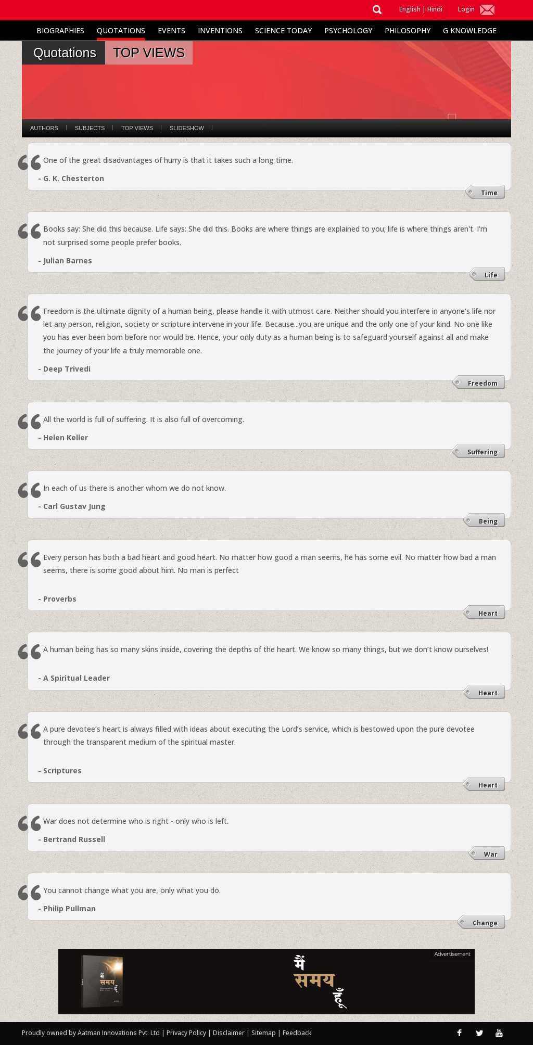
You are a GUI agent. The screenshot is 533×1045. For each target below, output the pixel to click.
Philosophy (407, 30)
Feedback (297, 1032)
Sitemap (264, 1032)
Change (485, 923)
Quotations (121, 30)
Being (488, 521)
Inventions (220, 30)
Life (491, 275)
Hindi (434, 9)
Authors (44, 128)
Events (171, 30)
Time (489, 192)
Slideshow (187, 128)
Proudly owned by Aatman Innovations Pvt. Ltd (91, 1032)
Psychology (348, 30)
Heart (488, 613)
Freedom (483, 383)
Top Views (137, 128)
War (491, 854)
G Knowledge (470, 30)
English (410, 9)
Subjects (90, 128)
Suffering (482, 452)
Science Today (283, 30)
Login (466, 9)
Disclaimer (229, 1032)
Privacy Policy (187, 1032)
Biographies (60, 30)
